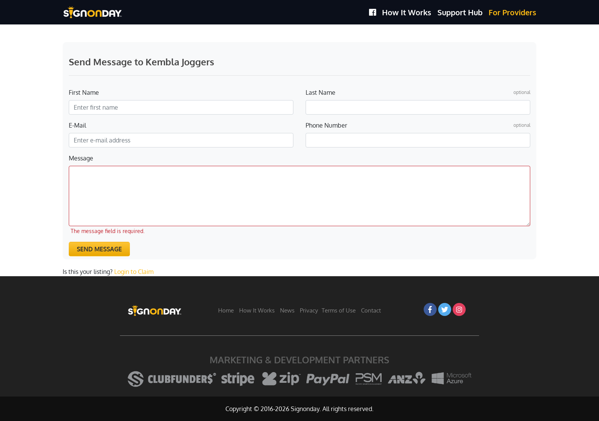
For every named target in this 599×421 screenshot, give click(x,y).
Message (81, 158)
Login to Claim (134, 271)
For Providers (512, 12)
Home (226, 310)
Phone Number (326, 125)
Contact (371, 310)
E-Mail (77, 125)
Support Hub (459, 12)
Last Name (320, 92)
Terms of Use (339, 310)
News (287, 310)
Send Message (99, 249)
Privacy (309, 310)
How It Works (406, 12)
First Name (84, 92)
